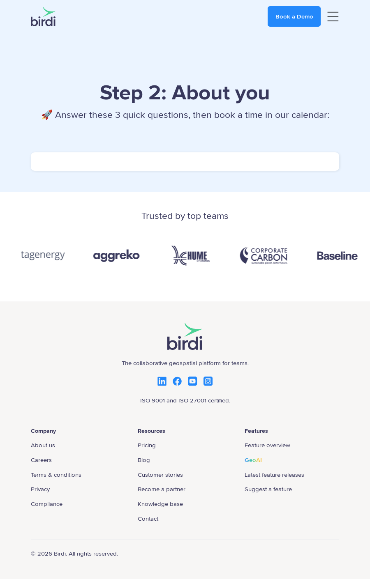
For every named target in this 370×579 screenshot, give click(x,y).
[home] (43, 16)
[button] (333, 16)
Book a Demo (294, 16)
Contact (148, 518)
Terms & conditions (56, 474)
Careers (41, 460)
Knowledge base (160, 504)
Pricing (147, 445)
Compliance (46, 504)
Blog (144, 460)
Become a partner (161, 489)
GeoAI (253, 460)
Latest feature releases (274, 474)
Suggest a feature (268, 489)
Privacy (40, 489)
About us (43, 445)
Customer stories (160, 474)
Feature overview (267, 445)
